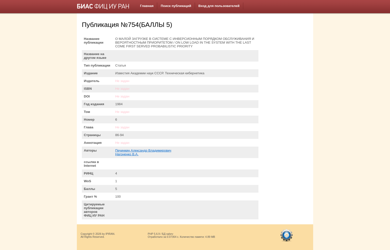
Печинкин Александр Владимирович (143, 150)
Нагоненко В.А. (126, 154)
